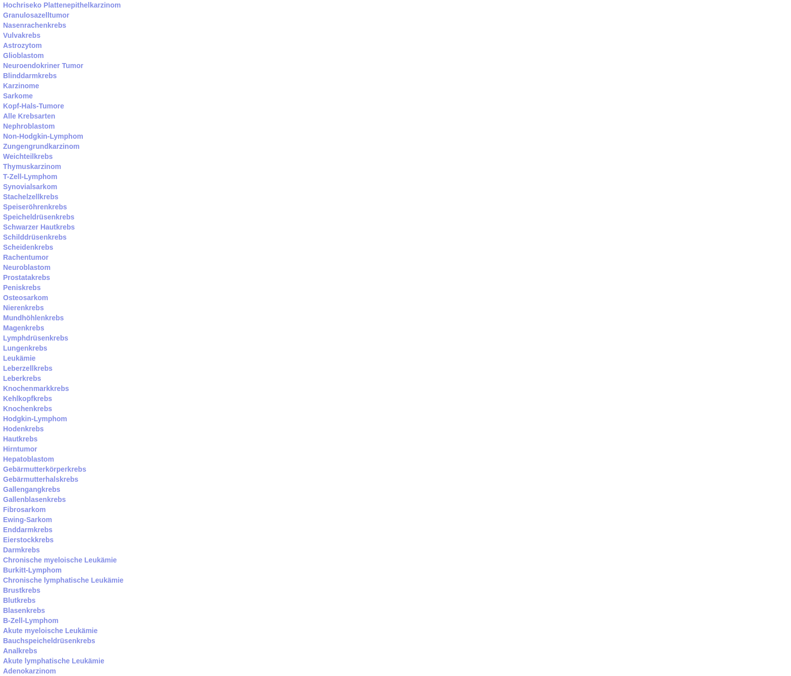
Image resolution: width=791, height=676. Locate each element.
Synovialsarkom (30, 187)
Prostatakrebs (26, 277)
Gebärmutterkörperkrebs (44, 469)
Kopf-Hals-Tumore (33, 106)
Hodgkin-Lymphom (35, 419)
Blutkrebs (19, 600)
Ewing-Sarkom (27, 520)
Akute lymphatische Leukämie (53, 661)
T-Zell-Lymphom (30, 177)
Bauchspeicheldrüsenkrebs (49, 641)
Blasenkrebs (24, 610)
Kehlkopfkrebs (27, 399)
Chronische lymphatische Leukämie (63, 580)
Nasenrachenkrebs (34, 25)
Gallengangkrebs (32, 489)
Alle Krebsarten (29, 116)
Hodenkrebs (23, 429)
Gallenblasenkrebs (34, 499)
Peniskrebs (22, 288)
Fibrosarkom (24, 509)
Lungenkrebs (25, 348)
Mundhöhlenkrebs (33, 318)
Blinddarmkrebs (30, 76)
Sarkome (18, 96)
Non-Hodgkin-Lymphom (43, 136)
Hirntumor (20, 449)
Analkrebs (20, 651)
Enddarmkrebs (27, 530)
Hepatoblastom (28, 459)
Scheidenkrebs (28, 247)
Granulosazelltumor (36, 15)
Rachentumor (25, 257)
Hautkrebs (20, 439)
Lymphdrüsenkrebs (35, 338)
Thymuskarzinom (32, 166)
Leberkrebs (22, 378)
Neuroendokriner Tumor (43, 66)
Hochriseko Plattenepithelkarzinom (62, 5)
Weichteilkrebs (28, 156)
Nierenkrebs (23, 308)
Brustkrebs (21, 590)
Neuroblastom (26, 267)
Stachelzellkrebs (31, 197)
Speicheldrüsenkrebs (39, 217)
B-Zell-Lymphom (31, 620)
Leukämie (19, 358)
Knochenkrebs (27, 409)
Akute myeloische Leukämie (50, 631)
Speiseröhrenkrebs (35, 207)
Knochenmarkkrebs (36, 388)
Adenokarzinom (29, 671)
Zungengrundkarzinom (41, 146)
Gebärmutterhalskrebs (40, 479)
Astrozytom (22, 45)
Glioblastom (23, 55)
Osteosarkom (25, 298)
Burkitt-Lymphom (32, 570)
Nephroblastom (29, 126)
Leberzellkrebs (27, 368)
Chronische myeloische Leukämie (60, 560)
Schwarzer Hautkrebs (39, 227)
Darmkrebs (21, 550)
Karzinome (21, 86)
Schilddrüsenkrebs (35, 237)
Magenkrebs (23, 328)
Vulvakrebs (21, 35)
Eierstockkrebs (28, 540)
